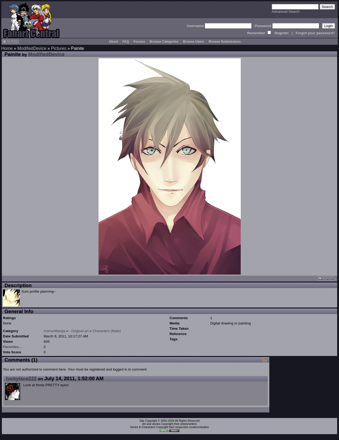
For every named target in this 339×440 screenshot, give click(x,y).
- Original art (78, 331)
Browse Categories (164, 41)
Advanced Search (286, 12)
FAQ (125, 41)
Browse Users (193, 41)
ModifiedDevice (31, 48)
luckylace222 (21, 378)
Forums (139, 41)
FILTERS (10, 41)
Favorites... (12, 347)
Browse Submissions (225, 41)
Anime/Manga (54, 331)
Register (282, 33)
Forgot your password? (315, 33)
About (113, 41)
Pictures (58, 48)
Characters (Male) (106, 331)
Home (7, 48)
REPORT (326, 278)
